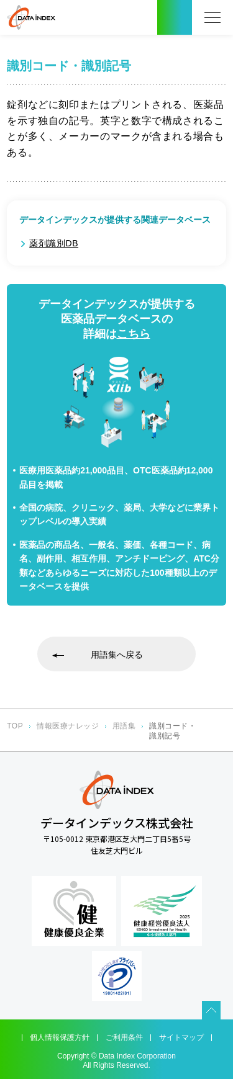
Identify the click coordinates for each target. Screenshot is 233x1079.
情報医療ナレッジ (68, 726)
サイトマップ (181, 1037)
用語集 (123, 726)
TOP (15, 726)
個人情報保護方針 (59, 1037)
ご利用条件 (124, 1037)
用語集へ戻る (117, 655)
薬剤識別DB (53, 243)
